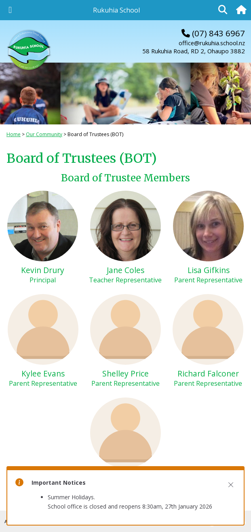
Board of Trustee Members (125, 178)
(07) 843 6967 (213, 33)
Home (13, 134)
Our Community (44, 134)
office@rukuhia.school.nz (212, 43)
